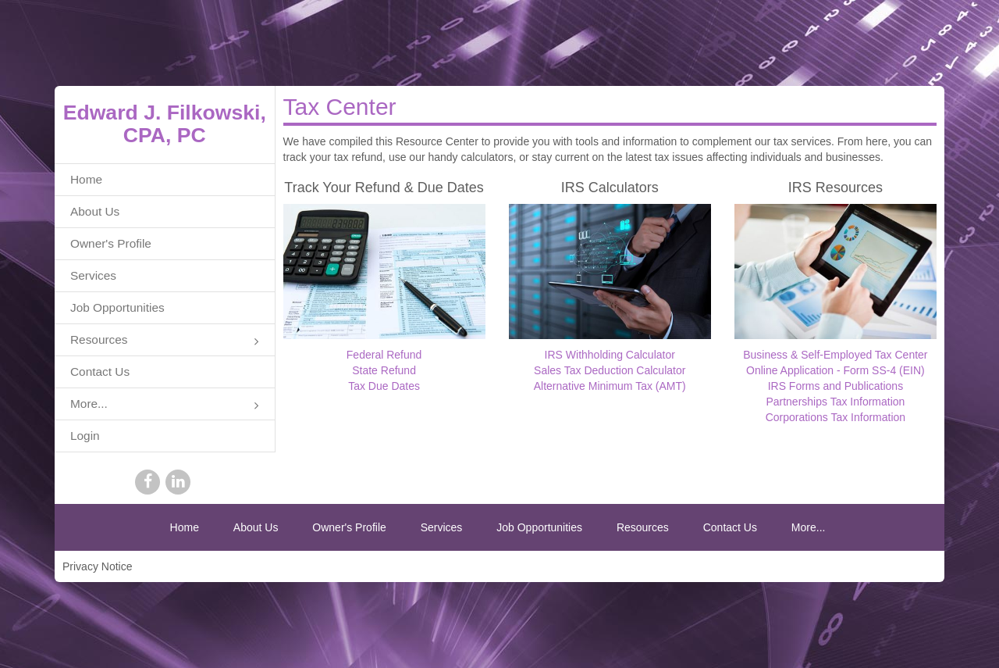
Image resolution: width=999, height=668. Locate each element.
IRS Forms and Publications (836, 386)
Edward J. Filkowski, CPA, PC (164, 124)
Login (85, 435)
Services (93, 275)
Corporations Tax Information (836, 417)
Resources (164, 341)
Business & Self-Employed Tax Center (835, 354)
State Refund (384, 370)
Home (86, 179)
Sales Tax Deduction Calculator (609, 370)
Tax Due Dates (384, 386)
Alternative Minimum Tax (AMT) (610, 386)
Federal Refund (384, 354)
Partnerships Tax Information (835, 401)
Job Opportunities (117, 307)
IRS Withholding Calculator (610, 354)
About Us (94, 211)
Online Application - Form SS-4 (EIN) (835, 370)
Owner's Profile (110, 243)
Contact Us (100, 371)
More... (164, 405)
